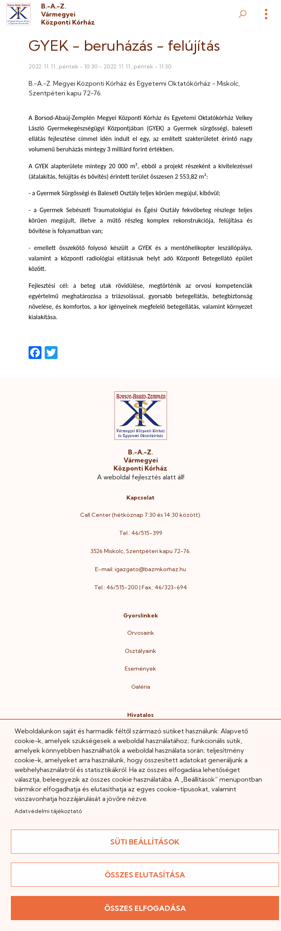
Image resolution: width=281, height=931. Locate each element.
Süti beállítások (145, 841)
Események (140, 668)
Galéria (140, 686)
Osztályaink (140, 650)
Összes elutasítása (145, 874)
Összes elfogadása (145, 908)
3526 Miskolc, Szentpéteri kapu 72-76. (140, 551)
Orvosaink (140, 632)
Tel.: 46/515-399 (140, 533)
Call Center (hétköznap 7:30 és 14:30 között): (140, 514)
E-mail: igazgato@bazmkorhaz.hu (140, 569)
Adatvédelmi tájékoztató (48, 811)
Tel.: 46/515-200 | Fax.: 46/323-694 (140, 587)
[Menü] (266, 14)
